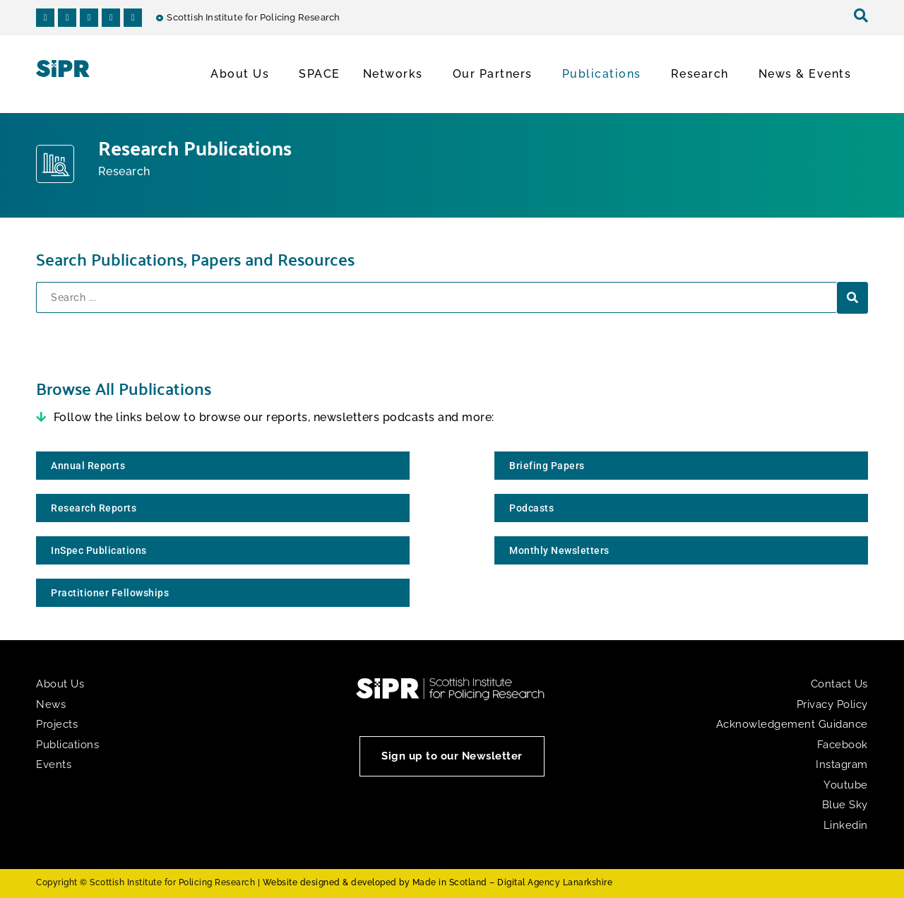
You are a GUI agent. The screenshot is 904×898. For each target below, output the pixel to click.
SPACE (319, 74)
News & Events (809, 74)
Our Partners (496, 74)
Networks (396, 74)
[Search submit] (852, 298)
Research (703, 74)
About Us (243, 74)
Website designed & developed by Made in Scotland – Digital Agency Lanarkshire (438, 882)
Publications (605, 74)
